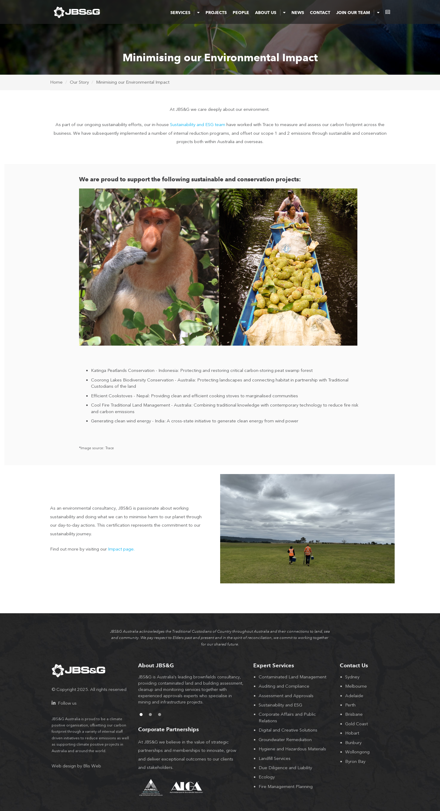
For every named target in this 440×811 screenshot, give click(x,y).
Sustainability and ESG (280, 705)
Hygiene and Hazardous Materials (292, 749)
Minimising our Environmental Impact (132, 82)
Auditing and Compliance (284, 686)
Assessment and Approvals (286, 695)
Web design (64, 766)
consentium (387, 12)
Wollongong (357, 752)
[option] (191, 693)
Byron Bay (355, 761)
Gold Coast (356, 723)
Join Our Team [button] (357, 13)
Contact (320, 12)
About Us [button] (270, 13)
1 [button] (141, 714)
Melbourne (356, 686)
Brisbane (354, 714)
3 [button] (159, 714)
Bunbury (353, 742)
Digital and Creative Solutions (288, 730)
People (241, 12)
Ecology (267, 777)
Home (56, 82)
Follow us (64, 703)
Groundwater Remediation (285, 739)
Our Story (79, 82)
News (297, 12)
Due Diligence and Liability (285, 767)
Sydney (352, 677)
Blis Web (92, 766)
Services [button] (185, 13)
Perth (350, 705)
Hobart (352, 733)
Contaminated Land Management (292, 677)
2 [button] (150, 714)
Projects (216, 12)
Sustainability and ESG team (197, 124)
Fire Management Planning (286, 786)
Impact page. (121, 549)
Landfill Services (275, 758)
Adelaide (354, 695)
